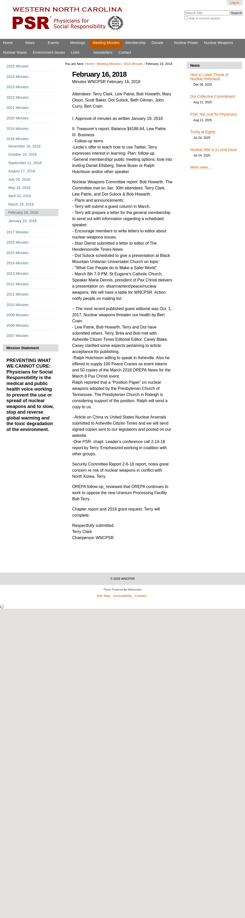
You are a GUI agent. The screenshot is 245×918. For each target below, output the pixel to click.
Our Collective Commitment (212, 96)
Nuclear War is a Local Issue (213, 150)
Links (75, 52)
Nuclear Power (186, 43)
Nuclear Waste (15, 52)
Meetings (77, 43)
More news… (201, 167)
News (29, 43)
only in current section (204, 18)
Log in (234, 3)
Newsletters (103, 52)
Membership (135, 43)
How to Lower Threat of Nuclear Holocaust (209, 77)
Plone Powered (113, 589)
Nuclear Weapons (218, 43)
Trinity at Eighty (202, 132)
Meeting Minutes (106, 43)
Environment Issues (49, 52)
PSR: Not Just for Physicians (213, 114)
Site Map (104, 596)
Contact (124, 52)
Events (53, 43)
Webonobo (134, 589)
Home (8, 43)
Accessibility (122, 596)
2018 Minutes (133, 64)
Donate (157, 43)
